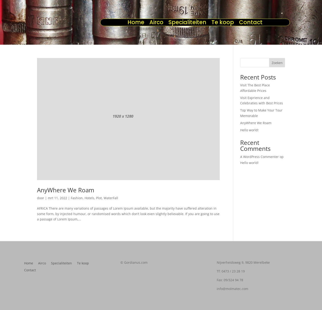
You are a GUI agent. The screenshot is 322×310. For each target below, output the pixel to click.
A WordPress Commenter (259, 157)
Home (136, 23)
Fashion (77, 198)
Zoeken (277, 63)
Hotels (89, 198)
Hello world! (249, 130)
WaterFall (111, 198)
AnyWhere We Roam (65, 190)
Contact (250, 23)
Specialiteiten (187, 23)
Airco (156, 23)
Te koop (222, 23)
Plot (99, 198)
